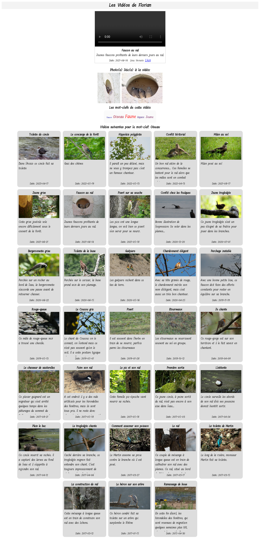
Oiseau (118, 117)
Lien (148, 60)
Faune (130, 116)
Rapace (140, 117)
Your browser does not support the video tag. (130, 29)
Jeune (150, 117)
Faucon (109, 117)
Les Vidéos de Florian (130, 5)
